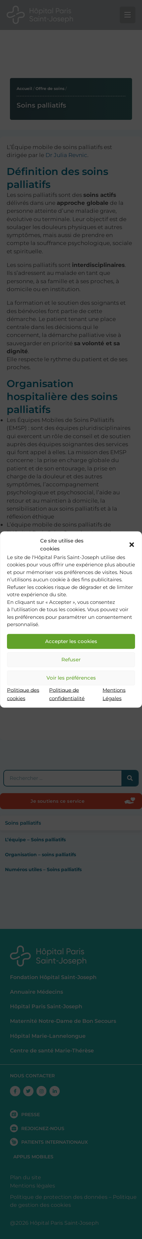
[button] (131, 544)
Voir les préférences (71, 678)
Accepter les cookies (71, 641)
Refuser (71, 659)
